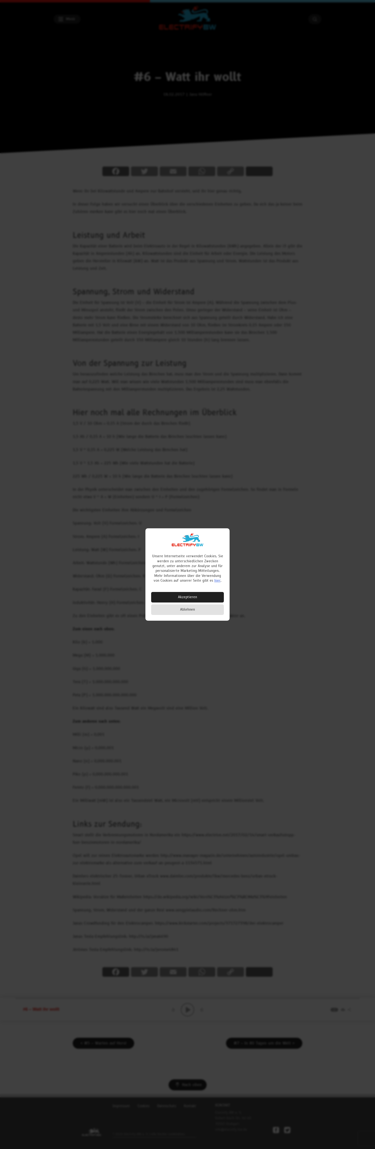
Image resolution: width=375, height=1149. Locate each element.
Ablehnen (187, 609)
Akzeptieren (187, 597)
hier (217, 580)
